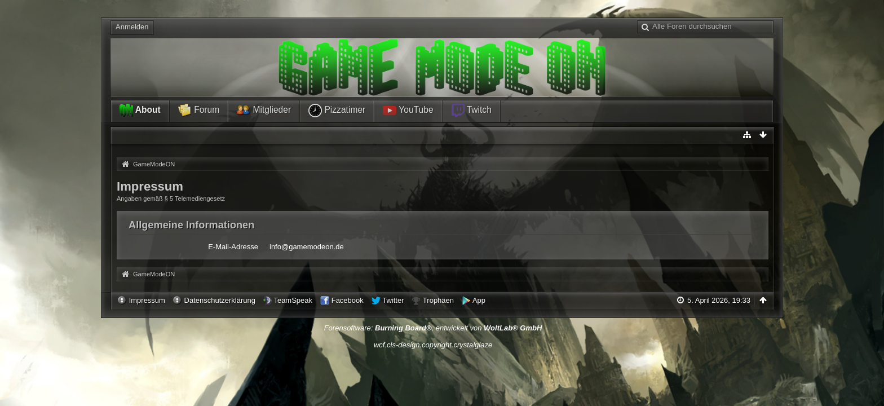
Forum (198, 110)
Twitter (393, 300)
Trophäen (438, 300)
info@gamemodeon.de (306, 246)
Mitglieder (264, 110)
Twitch (471, 110)
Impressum (147, 300)
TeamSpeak (292, 300)
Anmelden (132, 27)
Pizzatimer (336, 110)
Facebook (348, 300)
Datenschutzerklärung (219, 300)
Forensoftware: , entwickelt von (433, 328)
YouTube (408, 110)
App (478, 300)
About (140, 110)
